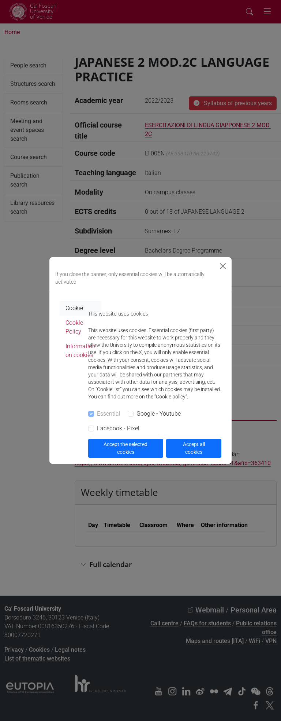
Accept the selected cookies (125, 448)
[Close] (223, 266)
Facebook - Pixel (118, 428)
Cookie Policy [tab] (74, 327)
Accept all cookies (194, 448)
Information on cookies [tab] (80, 350)
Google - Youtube (158, 413)
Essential (108, 413)
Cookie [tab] (74, 308)
